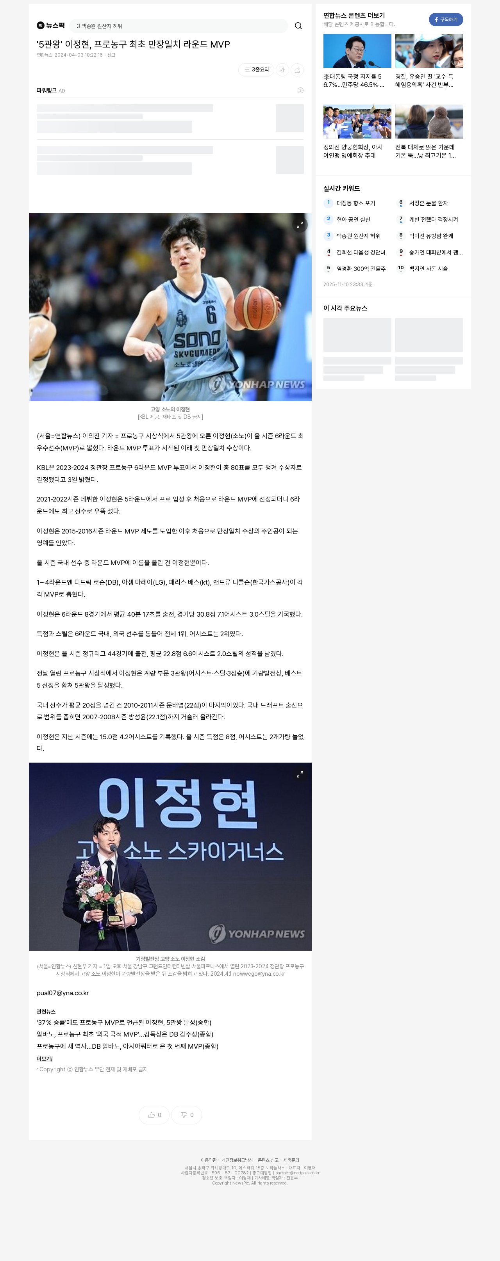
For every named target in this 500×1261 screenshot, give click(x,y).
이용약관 (208, 1160)
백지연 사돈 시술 (428, 268)
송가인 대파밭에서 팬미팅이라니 (436, 252)
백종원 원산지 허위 (358, 236)
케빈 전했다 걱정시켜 (433, 219)
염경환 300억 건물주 (361, 268)
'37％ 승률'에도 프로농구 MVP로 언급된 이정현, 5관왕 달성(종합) (124, 1022)
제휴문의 (291, 1160)
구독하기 (446, 20)
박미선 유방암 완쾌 (431, 236)
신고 (111, 55)
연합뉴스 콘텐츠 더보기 (354, 16)
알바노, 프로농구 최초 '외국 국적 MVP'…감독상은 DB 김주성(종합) (125, 1034)
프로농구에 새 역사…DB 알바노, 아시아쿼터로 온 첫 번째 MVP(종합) (128, 1046)
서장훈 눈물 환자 (428, 203)
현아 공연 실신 (353, 219)
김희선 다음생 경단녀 (361, 252)
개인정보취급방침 (237, 1160)
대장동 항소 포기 (356, 203)
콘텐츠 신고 (268, 1160)
